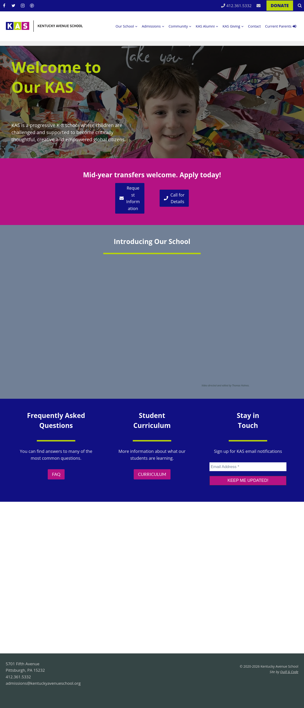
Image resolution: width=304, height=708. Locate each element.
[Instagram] (23, 6)
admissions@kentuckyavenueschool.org (43, 683)
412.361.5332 (236, 5)
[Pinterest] (32, 6)
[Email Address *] (247, 466)
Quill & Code (289, 672)
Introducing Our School (152, 241)
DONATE (280, 5)
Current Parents (280, 26)
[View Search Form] (299, 5)
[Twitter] (13, 6)
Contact (254, 26)
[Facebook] (4, 6)
